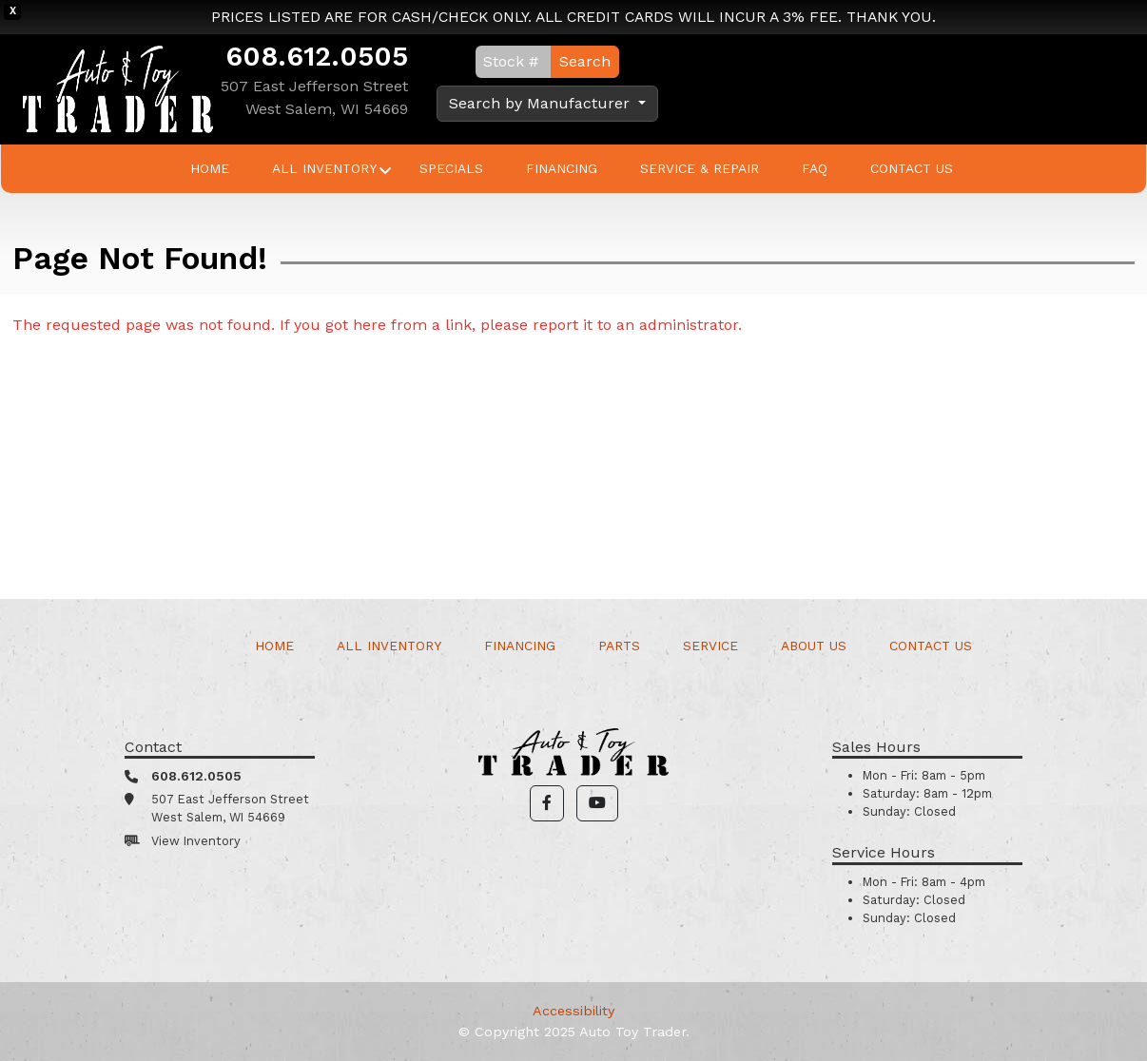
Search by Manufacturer (541, 103)
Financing (561, 168)
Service (710, 645)
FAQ (814, 168)
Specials (451, 168)
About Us (813, 645)
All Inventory (324, 168)
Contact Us (911, 168)
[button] (547, 803)
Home (209, 168)
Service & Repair (699, 168)
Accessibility (573, 1010)
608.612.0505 (316, 56)
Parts (619, 645)
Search (585, 61)
